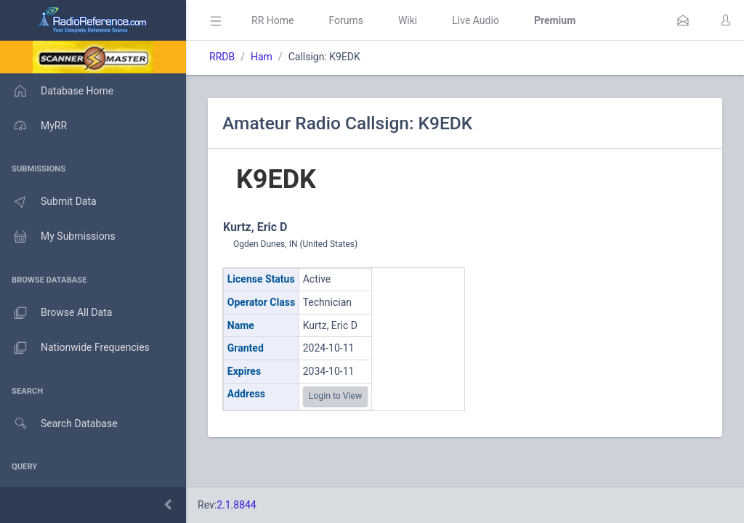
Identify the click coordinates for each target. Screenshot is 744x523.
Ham (261, 56)
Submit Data (48, 201)
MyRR (33, 125)
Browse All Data (56, 313)
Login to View (336, 396)
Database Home (56, 90)
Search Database (59, 424)
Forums (345, 20)
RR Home (272, 20)
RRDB (222, 56)
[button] (683, 20)
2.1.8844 (236, 505)
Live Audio (475, 20)
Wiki (407, 20)
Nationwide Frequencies (75, 347)
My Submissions (58, 236)
